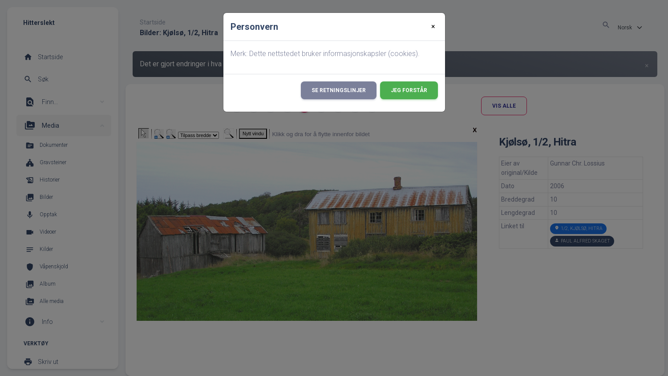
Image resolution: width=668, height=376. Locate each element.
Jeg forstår (409, 90)
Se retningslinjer (339, 90)
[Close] (433, 26)
